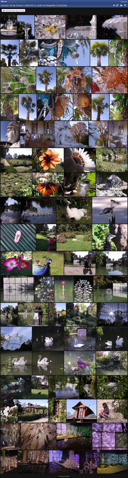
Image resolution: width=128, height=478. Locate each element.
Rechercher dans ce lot (15, 10)
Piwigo (67, 476)
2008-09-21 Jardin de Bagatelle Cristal (44, 5)
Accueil (4, 5)
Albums (4, 1)
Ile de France (16, 5)
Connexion (123, 2)
